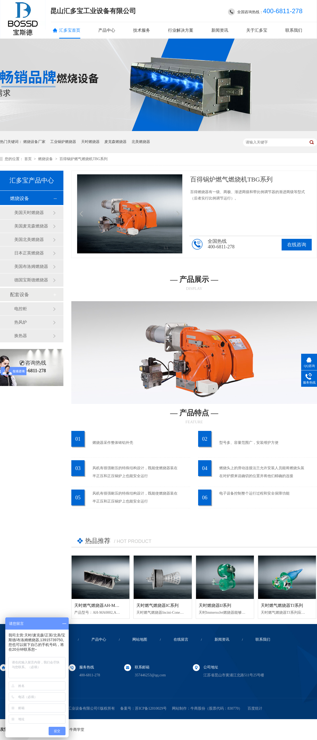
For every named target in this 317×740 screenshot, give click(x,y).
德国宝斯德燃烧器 (31, 280)
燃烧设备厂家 (34, 142)
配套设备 (19, 294)
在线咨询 (296, 244)
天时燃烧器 (90, 142)
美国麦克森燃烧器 (31, 226)
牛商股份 (197, 708)
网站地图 (139, 639)
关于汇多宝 (256, 30)
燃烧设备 (46, 159)
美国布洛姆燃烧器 (31, 266)
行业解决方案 (180, 30)
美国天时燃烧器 (29, 212)
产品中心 (106, 30)
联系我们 (293, 30)
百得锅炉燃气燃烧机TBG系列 (83, 159)
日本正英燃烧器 (29, 253)
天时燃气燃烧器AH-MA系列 (100, 605)
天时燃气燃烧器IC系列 (157, 605)
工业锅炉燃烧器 (63, 142)
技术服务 (141, 30)
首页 (28, 159)
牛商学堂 (76, 730)
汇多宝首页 (69, 30)
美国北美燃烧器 (29, 239)
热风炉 (20, 322)
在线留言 (181, 639)
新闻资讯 (219, 30)
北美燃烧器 (141, 142)
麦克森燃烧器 (115, 142)
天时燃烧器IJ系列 (215, 605)
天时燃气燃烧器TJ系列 (282, 605)
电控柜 (20, 308)
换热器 (20, 335)
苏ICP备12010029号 (151, 708)
